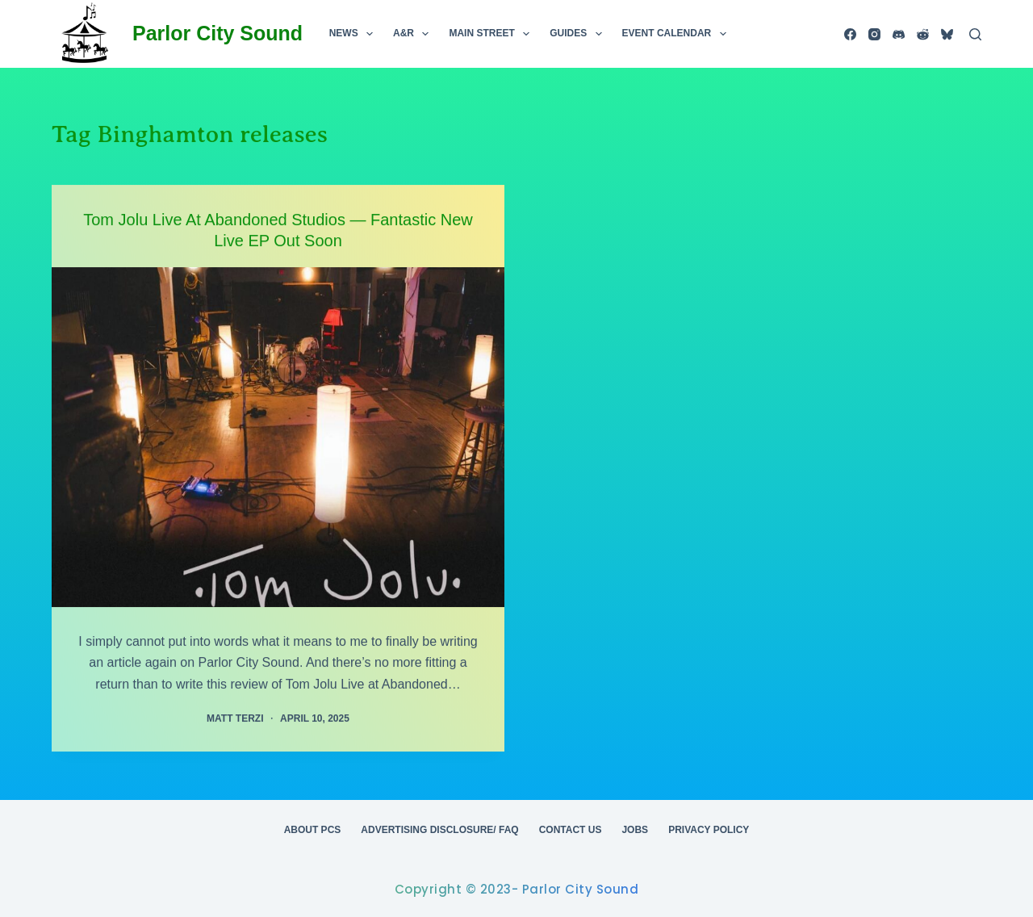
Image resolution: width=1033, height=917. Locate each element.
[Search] (975, 34)
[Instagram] (874, 34)
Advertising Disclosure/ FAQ (439, 829)
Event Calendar (677, 34)
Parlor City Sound (217, 33)
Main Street (492, 34)
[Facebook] (850, 34)
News (354, 34)
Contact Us (570, 829)
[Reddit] (923, 34)
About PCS (312, 829)
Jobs (634, 829)
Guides (579, 34)
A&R (414, 34)
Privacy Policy (708, 829)
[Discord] (899, 34)
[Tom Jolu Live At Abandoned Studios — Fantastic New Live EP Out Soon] (278, 437)
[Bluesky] (947, 34)
